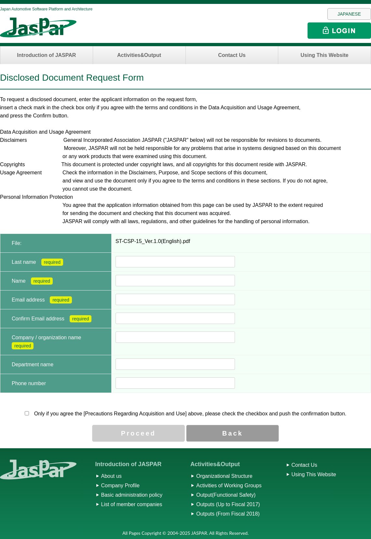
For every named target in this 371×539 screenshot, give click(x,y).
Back (232, 433)
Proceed (138, 433)
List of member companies (131, 504)
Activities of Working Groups (229, 485)
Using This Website (324, 55)
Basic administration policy (132, 495)
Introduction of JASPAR (46, 55)
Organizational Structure (224, 476)
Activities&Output (139, 55)
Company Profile (120, 485)
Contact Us (231, 55)
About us (111, 476)
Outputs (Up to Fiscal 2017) (228, 504)
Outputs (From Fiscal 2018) (228, 514)
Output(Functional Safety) (225, 495)
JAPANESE (349, 14)
